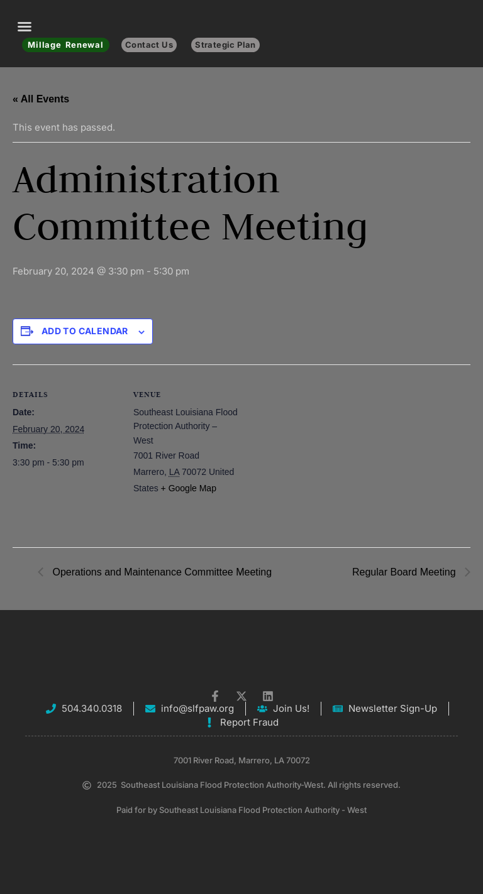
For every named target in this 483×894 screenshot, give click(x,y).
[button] (24, 26)
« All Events (41, 99)
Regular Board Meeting (405, 572)
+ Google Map (188, 488)
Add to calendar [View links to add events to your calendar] (85, 330)
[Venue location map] (320, 451)
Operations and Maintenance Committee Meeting (161, 572)
